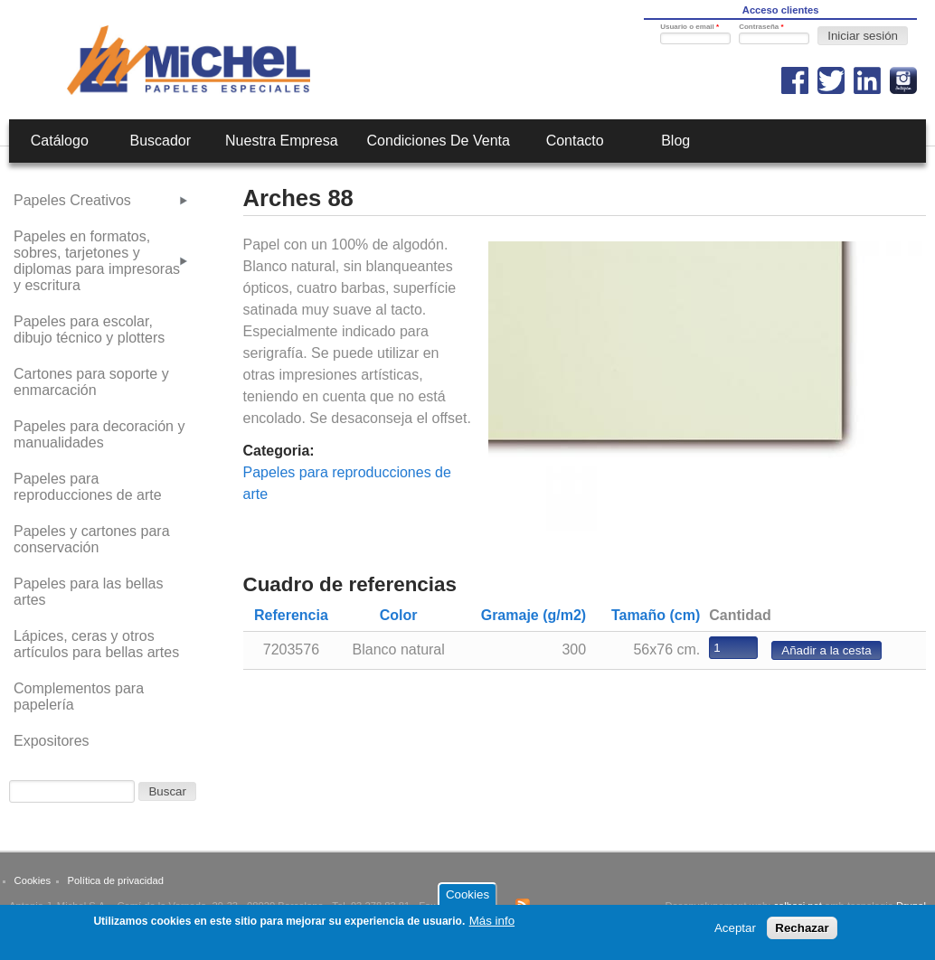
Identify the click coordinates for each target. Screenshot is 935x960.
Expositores (52, 740)
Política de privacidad (116, 880)
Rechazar (801, 933)
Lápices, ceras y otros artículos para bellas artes (96, 644)
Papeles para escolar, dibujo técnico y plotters (89, 329)
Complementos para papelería (79, 696)
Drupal (911, 905)
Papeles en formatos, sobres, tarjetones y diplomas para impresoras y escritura (97, 261)
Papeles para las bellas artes (88, 591)
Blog (675, 140)
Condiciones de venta (438, 140)
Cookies (32, 880)
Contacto (575, 140)
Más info (492, 926)
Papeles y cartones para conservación (92, 539)
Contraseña (761, 27)
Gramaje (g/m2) (533, 615)
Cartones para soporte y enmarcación (91, 382)
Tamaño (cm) (655, 615)
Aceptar (735, 933)
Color (399, 615)
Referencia (291, 615)
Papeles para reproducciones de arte (88, 487)
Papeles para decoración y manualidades (99, 434)
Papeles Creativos (72, 200)
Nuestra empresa (281, 140)
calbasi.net (797, 905)
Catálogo (60, 140)
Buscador (161, 140)
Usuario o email (689, 27)
